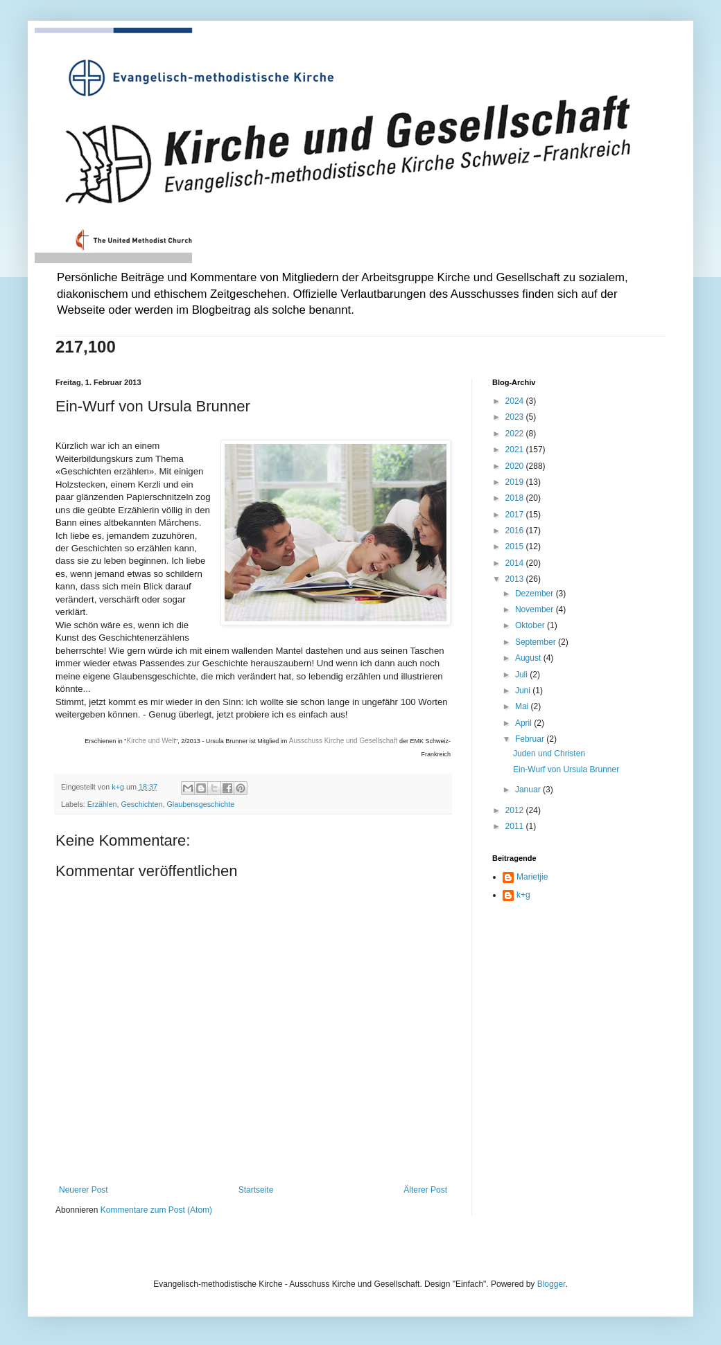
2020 (515, 466)
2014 (515, 563)
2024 (515, 401)
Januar (529, 789)
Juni (523, 690)
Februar (530, 739)
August (529, 658)
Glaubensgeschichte (200, 804)
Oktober (531, 625)
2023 (515, 417)
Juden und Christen (549, 753)
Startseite (256, 1190)
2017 (515, 514)
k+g (523, 895)
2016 (515, 530)
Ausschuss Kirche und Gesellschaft (343, 741)
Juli (522, 674)
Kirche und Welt (151, 741)
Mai (523, 706)
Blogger (551, 1284)
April (524, 723)
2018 (515, 498)
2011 (515, 826)
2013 (515, 579)
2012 (515, 810)
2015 (515, 546)
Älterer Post (425, 1190)
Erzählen (102, 804)
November (535, 609)
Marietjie (532, 877)
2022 (515, 433)
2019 (515, 482)
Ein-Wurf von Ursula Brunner (566, 769)
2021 (515, 449)
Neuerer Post (83, 1190)
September (536, 642)
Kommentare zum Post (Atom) (156, 1210)
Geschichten (141, 804)
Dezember (535, 593)
